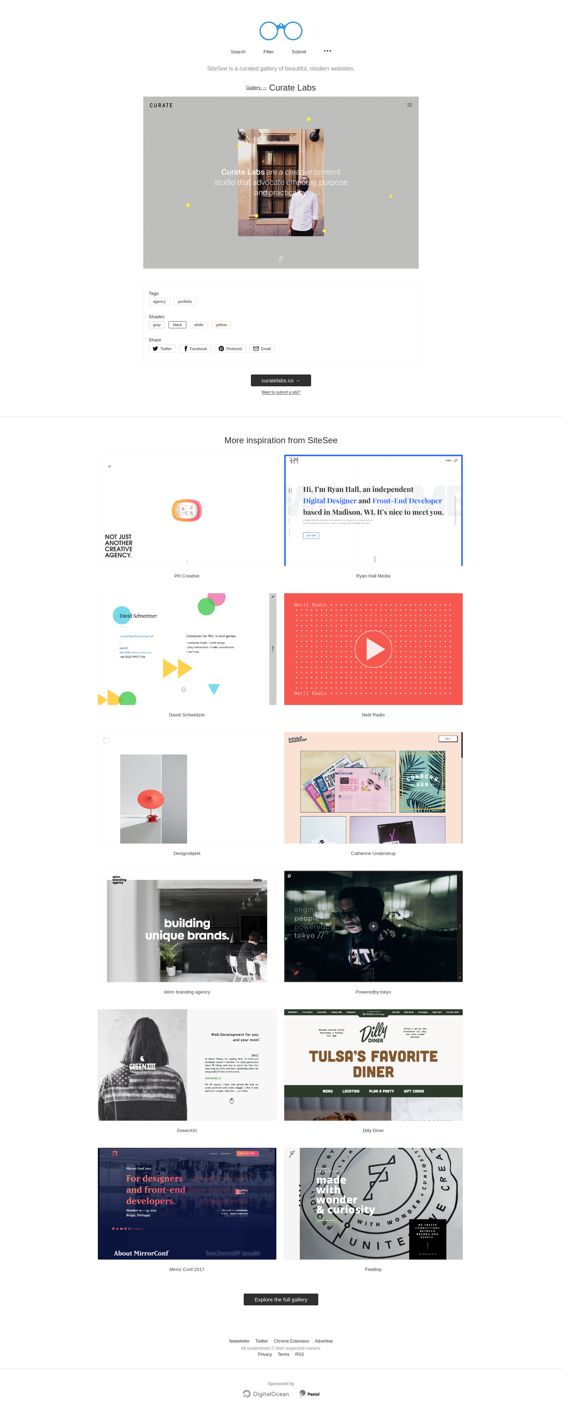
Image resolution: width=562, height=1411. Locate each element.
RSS (299, 1354)
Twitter (261, 1341)
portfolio (185, 301)
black (177, 325)
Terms (284, 1354)
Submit (299, 51)
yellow (221, 325)
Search (238, 51)
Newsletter (239, 1341)
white (199, 325)
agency (159, 301)
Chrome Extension (291, 1341)
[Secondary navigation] (327, 50)
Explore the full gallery (281, 1299)
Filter (268, 51)
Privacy (265, 1354)
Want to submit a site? (281, 392)
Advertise (324, 1341)
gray (157, 325)
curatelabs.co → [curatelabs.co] (281, 380)
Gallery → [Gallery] (256, 87)
